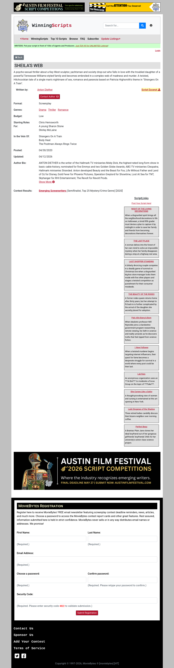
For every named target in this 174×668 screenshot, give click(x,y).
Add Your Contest (29, 641)
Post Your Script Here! (141, 203)
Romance (63, 109)
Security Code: (25, 594)
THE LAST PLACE (141, 241)
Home (24, 38)
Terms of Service (29, 648)
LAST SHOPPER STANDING (141, 261)
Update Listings (111, 38)
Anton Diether (45, 89)
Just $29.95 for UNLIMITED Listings (91, 46)
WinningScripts (39, 38)
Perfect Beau (141, 426)
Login (157, 50)
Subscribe (93, 38)
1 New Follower (141, 347)
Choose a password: (28, 573)
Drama (42, 109)
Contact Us (23, 628)
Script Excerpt (151, 89)
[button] (151, 25)
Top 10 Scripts (59, 38)
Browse (73, 38)
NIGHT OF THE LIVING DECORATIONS (141, 210)
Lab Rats (141, 374)
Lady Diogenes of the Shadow (141, 409)
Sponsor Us (23, 635)
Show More (47, 181)
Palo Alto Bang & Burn (141, 318)
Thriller (52, 109)
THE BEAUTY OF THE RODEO (141, 294)
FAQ (82, 38)
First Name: (23, 532)
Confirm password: (98, 573)
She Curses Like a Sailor (141, 391)
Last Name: (94, 532)
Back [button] (18, 57)
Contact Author (49, 96)
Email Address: (25, 553)
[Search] (121, 26)
